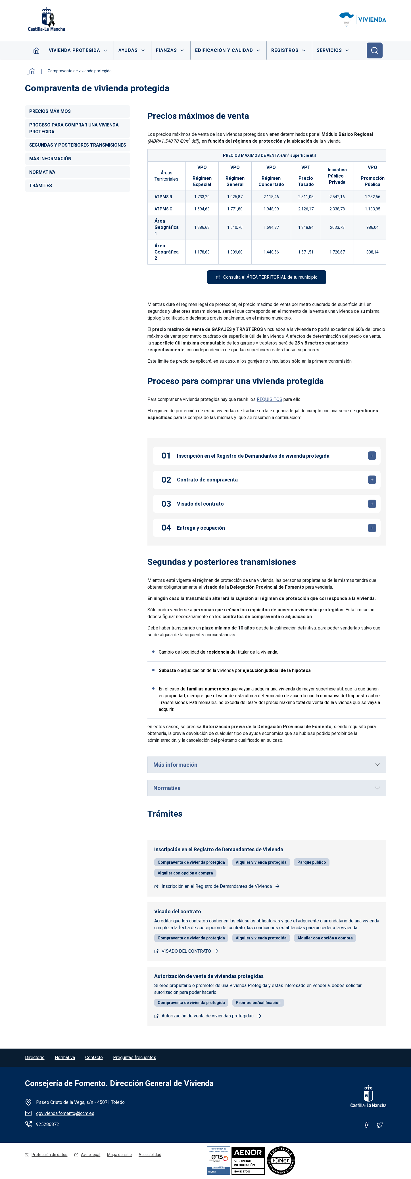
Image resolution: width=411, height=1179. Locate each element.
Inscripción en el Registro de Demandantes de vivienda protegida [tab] (253, 456)
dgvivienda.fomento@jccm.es (65, 1113)
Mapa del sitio (119, 1155)
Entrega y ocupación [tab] (201, 528)
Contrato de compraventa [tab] (207, 480)
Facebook (366, 1125)
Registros (285, 50)
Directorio (35, 1057)
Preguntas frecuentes (134, 1057)
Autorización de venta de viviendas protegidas (208, 1016)
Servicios (329, 50)
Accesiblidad (150, 1155)
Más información (175, 765)
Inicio (36, 50)
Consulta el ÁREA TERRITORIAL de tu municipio (270, 277)
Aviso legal (91, 1155)
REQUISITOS (269, 399)
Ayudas (128, 50)
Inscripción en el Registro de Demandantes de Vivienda (217, 886)
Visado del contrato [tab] (200, 504)
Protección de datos (50, 1155)
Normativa (167, 788)
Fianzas (166, 50)
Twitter (379, 1125)
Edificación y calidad (224, 50)
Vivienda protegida (74, 50)
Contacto (94, 1057)
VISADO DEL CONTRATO (186, 951)
